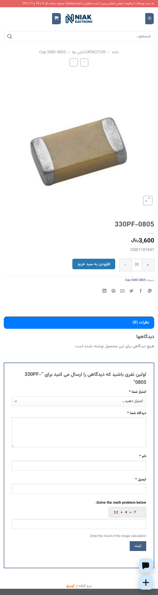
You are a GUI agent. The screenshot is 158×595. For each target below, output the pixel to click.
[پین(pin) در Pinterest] (113, 291)
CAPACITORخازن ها (89, 52)
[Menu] (149, 19)
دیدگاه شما (136, 413)
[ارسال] (10, 36)
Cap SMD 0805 (52, 52)
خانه (115, 52)
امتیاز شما (137, 392)
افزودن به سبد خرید (93, 264)
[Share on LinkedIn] (104, 291)
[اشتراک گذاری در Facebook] (140, 291)
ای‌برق (70, 586)
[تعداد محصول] (137, 265)
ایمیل (140, 479)
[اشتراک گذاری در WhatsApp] (149, 291)
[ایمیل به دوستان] (122, 291)
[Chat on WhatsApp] (146, 565)
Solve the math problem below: (121, 508)
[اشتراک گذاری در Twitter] (131, 291)
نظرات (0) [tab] (140, 323)
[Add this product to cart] (146, 582)
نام (142, 456)
